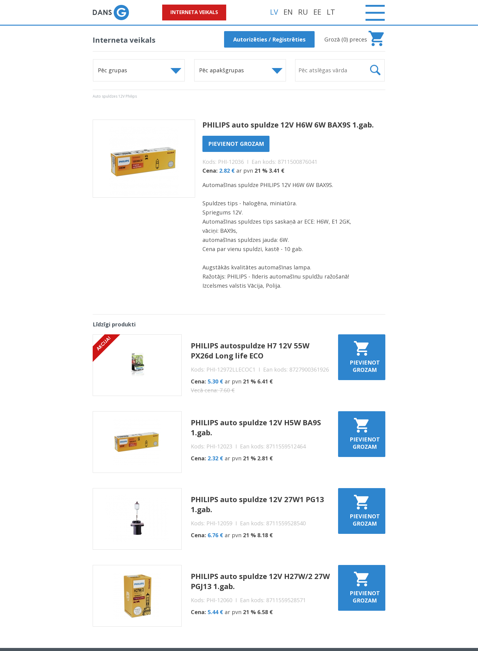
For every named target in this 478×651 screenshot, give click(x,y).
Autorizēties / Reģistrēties (269, 39)
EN (288, 12)
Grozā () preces (345, 39)
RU (303, 12)
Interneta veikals (194, 12)
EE (317, 12)
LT (331, 12)
